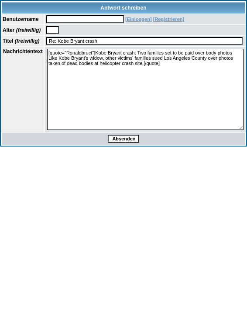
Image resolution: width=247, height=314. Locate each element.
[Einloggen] (138, 19)
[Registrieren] (169, 19)
